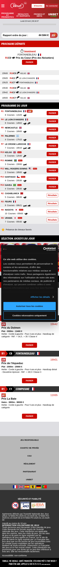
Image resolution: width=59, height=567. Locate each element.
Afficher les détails (40, 297)
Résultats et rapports (23, 15)
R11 (2, 160)
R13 (2, 177)
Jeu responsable (29, 440)
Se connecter (52, 6)
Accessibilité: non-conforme (14, 555)
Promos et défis (39, 15)
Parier (29, 62)
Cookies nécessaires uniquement (29, 315)
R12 (2, 169)
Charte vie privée (29, 448)
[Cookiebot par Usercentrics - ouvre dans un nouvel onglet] (43, 249)
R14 (2, 185)
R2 (2, 193)
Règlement (29, 464)
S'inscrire (38, 6)
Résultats (52, 195)
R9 (2, 218)
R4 (2, 119)
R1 (2, 111)
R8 (2, 210)
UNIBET (29, 479)
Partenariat (29, 472)
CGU (29, 456)
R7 (2, 144)
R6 (2, 136)
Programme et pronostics (7, 15)
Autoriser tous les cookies (29, 306)
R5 (2, 128)
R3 (2, 201)
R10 (2, 152)
